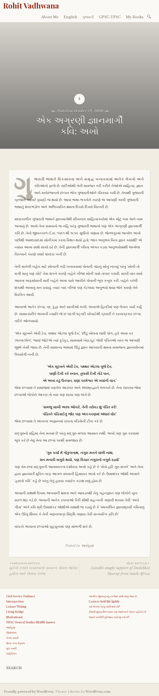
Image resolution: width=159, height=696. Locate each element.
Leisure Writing (16, 606)
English (70, 17)
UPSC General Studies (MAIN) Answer (30, 622)
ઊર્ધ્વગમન (11, 632)
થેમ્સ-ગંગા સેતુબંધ (15, 643)
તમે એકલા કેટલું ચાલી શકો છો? (104, 606)
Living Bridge (15, 611)
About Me (50, 17)
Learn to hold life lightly (104, 601)
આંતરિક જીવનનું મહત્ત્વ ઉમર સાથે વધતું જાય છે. (113, 596)
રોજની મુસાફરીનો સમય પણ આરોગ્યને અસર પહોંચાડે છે (117, 611)
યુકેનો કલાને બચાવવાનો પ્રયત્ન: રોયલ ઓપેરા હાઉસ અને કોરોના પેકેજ (44, 568)
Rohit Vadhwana (31, 5)
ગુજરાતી (88, 17)
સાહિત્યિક (11, 653)
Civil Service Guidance (20, 596)
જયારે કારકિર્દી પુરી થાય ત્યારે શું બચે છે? (109, 617)
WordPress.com (98, 692)
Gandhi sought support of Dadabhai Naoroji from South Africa (115, 568)
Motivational (14, 617)
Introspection (15, 601)
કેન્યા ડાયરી (12, 637)
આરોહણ (87, 545)
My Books (134, 17)
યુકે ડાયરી (11, 648)
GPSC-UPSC (110, 17)
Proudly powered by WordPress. (29, 692)
